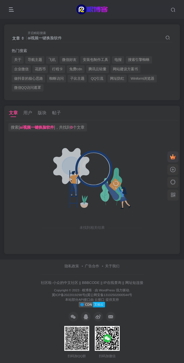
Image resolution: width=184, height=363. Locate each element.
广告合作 (92, 266)
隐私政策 (72, 266)
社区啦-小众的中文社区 (59, 283)
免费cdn (75, 69)
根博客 (87, 290)
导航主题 (35, 60)
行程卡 (57, 69)
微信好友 (69, 60)
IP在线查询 (112, 283)
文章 (13, 112)
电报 (118, 60)
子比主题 (77, 79)
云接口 (99, 299)
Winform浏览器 (143, 79)
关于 (17, 60)
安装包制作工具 (95, 60)
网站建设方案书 (125, 69)
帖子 (56, 112)
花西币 (40, 69)
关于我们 (112, 266)
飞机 (52, 60)
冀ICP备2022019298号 (68, 295)
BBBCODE (91, 283)
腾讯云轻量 (97, 69)
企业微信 (21, 69)
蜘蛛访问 (56, 79)
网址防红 (117, 79)
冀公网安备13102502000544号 (109, 295)
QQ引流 (97, 79)
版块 (42, 112)
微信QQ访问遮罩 (27, 88)
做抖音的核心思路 (28, 79)
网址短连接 (134, 283)
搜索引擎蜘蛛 (139, 60)
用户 (27, 112)
